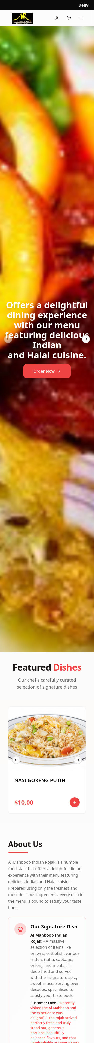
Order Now (47, 371)
